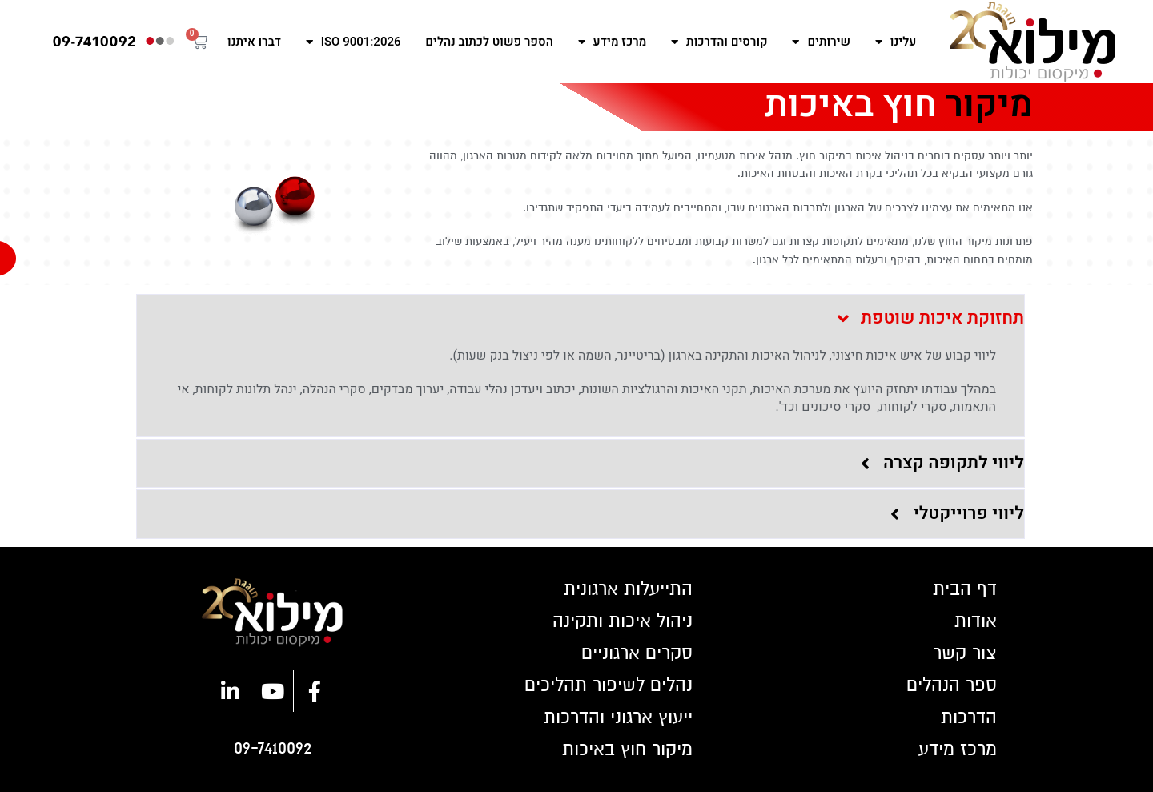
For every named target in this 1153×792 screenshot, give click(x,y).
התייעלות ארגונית (628, 589)
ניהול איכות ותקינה (622, 621)
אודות (975, 621)
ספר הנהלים (951, 685)
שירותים (821, 42)
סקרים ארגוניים (637, 653)
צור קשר (965, 653)
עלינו (895, 42)
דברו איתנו (254, 41)
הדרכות (969, 717)
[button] (580, 319)
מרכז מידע (612, 42)
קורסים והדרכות (719, 42)
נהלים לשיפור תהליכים (608, 685)
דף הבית (965, 589)
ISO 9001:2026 (353, 42)
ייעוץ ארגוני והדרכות (618, 717)
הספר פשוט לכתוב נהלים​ (489, 41)
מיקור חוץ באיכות (627, 749)
